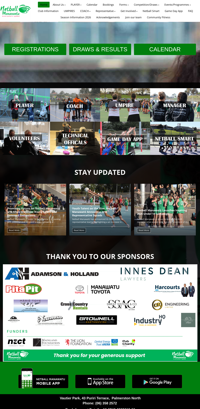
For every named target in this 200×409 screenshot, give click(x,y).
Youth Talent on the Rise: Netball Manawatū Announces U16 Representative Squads (94, 212)
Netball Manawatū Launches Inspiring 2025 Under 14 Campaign (162, 212)
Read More (14, 230)
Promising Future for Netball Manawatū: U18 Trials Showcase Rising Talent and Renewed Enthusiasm (33, 212)
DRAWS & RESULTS (100, 49)
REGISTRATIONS (35, 49)
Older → (100, 240)
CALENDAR (165, 49)
